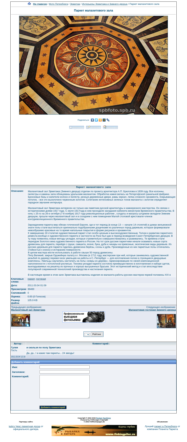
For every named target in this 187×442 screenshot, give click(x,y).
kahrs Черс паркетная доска (24, 426)
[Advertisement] (93, 156)
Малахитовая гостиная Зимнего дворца (152, 309)
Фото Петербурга (58, 4)
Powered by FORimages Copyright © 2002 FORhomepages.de (94, 421)
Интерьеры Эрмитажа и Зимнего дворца (104, 4)
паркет (31, 278)
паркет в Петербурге (165, 426)
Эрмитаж (75, 4)
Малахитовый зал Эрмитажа (28, 309)
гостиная (41, 278)
